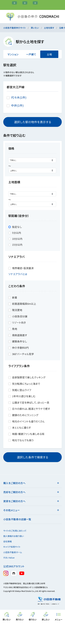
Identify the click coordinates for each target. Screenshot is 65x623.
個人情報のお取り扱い (15, 536)
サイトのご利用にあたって (14, 530)
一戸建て (31, 54)
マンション (13, 54)
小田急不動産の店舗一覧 (17, 519)
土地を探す (49, 27)
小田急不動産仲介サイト (14, 27)
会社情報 (9, 541)
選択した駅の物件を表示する (32, 122)
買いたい (35, 27)
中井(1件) (17, 105)
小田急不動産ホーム (14, 552)
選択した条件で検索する (32, 457)
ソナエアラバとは (19, 274)
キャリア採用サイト (11, 546)
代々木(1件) (18, 97)
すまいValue (10, 557)
